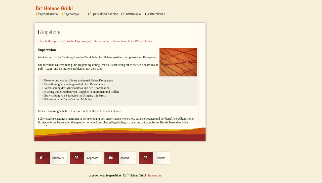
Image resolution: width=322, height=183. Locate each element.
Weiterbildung (143, 41)
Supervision (101, 41)
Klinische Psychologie (76, 41)
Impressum (155, 175)
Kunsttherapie (121, 41)
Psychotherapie (48, 41)
